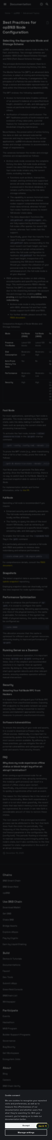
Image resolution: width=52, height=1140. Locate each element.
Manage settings (26, 1132)
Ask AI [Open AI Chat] (43, 1126)
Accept (26, 1125)
